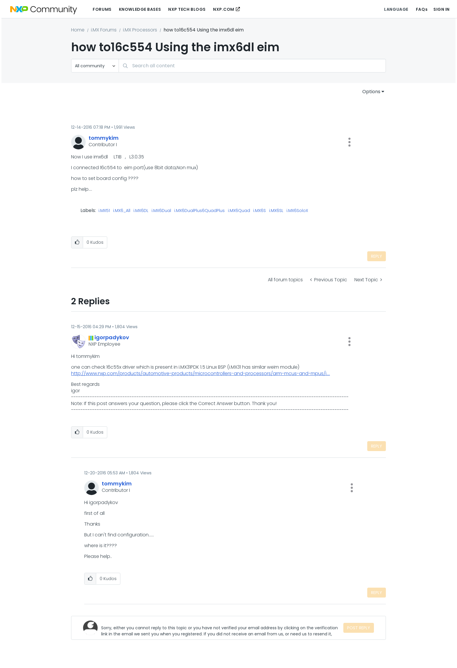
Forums (102, 9)
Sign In (441, 9)
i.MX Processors (140, 29)
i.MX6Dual (161, 210)
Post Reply (358, 628)
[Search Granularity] (95, 65)
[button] (349, 142)
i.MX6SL (276, 210)
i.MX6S (259, 210)
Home (78, 29)
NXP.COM (223, 9)
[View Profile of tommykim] (104, 138)
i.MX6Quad (239, 210)
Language (396, 9)
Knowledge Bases (140, 9)
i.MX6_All (121, 210)
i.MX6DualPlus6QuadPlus (199, 210)
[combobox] (252, 66)
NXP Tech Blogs (187, 9)
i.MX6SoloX (297, 210)
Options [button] (371, 91)
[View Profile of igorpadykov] (111, 337)
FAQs (422, 9)
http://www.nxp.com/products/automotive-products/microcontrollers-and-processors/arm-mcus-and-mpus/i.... (200, 373)
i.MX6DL (140, 210)
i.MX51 (104, 210)
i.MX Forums (104, 29)
